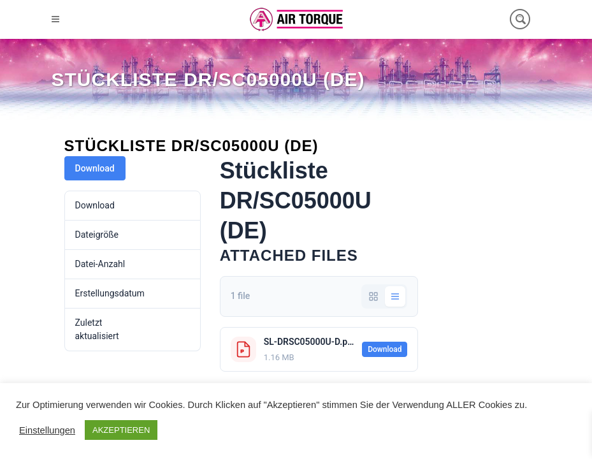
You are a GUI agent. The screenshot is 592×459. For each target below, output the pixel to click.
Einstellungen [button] (47, 430)
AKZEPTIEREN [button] (121, 430)
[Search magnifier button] (520, 19)
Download (95, 168)
